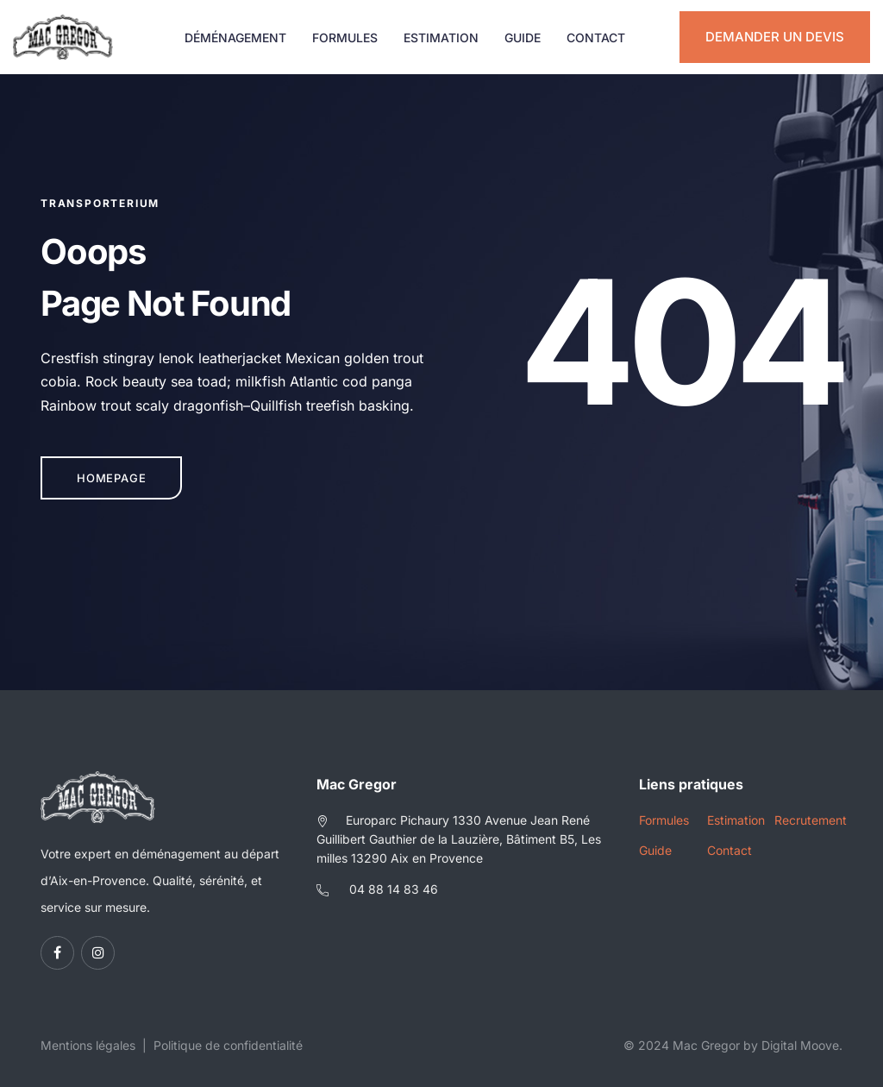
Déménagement (235, 37)
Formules (345, 37)
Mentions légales (88, 1045)
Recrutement (808, 820)
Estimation (441, 37)
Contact (596, 37)
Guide (522, 37)
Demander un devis (774, 36)
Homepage (111, 478)
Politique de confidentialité (228, 1045)
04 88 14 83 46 (393, 889)
